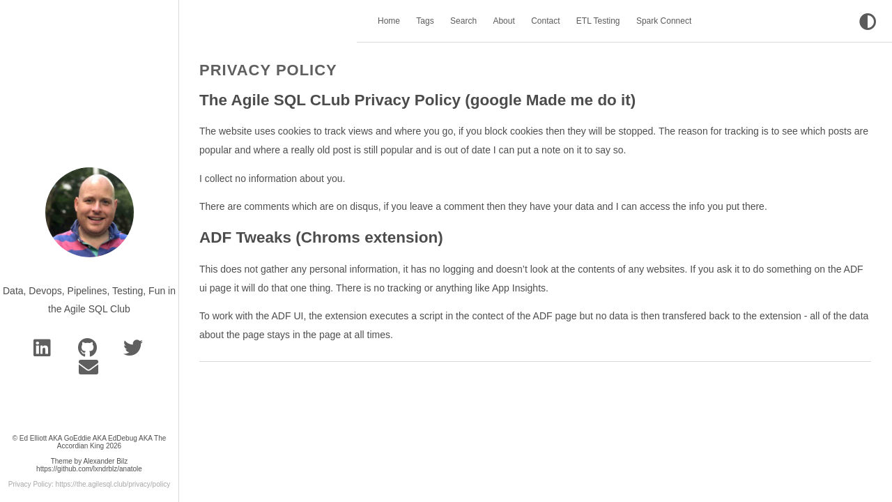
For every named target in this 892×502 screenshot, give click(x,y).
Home (389, 21)
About (503, 21)
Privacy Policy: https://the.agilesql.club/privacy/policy (89, 484)
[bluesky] (134, 351)
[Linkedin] (44, 351)
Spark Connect (663, 21)
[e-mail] (89, 370)
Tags (424, 21)
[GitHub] (90, 351)
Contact (545, 21)
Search (463, 21)
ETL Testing (598, 21)
